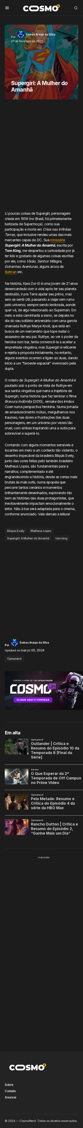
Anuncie (10, 1097)
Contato (10, 1091)
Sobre (9, 1085)
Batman (11, 272)
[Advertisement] (41, 156)
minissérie (57, 240)
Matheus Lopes (41, 531)
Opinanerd (14, 658)
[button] (7, 8)
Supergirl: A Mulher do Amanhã (28, 538)
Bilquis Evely (15, 531)
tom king (61, 538)
